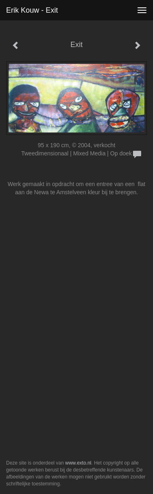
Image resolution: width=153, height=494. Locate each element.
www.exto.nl (78, 463)
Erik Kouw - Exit (32, 10)
